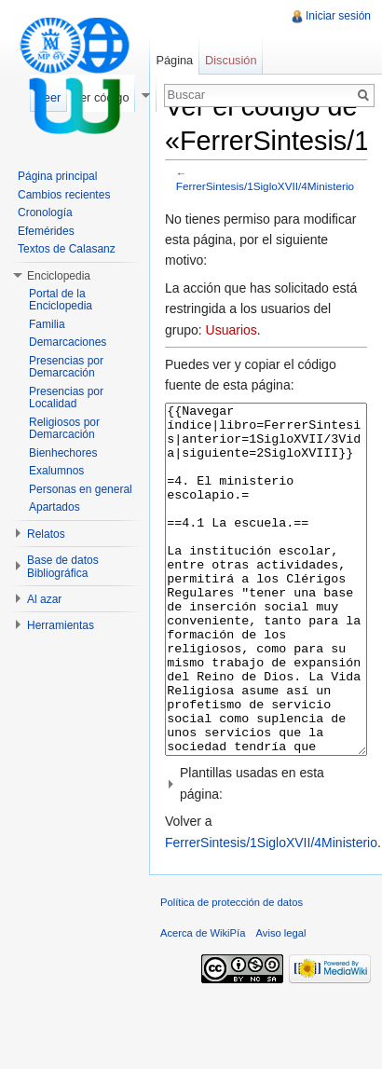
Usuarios (231, 329)
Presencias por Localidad (66, 398)
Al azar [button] (44, 599)
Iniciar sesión (338, 15)
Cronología (45, 212)
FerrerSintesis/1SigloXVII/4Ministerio (265, 186)
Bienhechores (63, 452)
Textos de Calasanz (67, 248)
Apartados (54, 507)
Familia (47, 324)
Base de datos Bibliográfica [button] (63, 567)
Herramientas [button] (60, 625)
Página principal (57, 176)
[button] (266, 853)
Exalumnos (56, 470)
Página (174, 60)
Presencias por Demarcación (66, 367)
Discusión (230, 60)
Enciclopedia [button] (58, 275)
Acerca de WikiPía (202, 1002)
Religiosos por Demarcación (64, 429)
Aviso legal (281, 1002)
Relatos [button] (46, 534)
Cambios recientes (64, 194)
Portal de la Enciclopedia (60, 300)
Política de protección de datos (231, 972)
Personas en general (80, 489)
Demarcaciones (67, 342)
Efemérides (46, 231)
